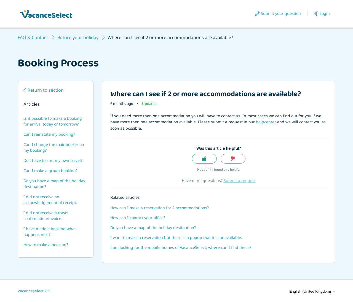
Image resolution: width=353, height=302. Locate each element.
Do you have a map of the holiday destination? (54, 183)
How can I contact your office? (137, 217)
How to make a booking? (45, 244)
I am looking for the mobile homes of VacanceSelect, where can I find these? (180, 247)
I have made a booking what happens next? (49, 231)
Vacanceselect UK (34, 290)
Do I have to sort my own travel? (52, 160)
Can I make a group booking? (50, 170)
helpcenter (266, 121)
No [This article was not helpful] (233, 159)
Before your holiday (77, 37)
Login (325, 13)
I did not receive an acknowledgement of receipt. (50, 199)
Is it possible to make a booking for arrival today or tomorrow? (52, 121)
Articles (31, 105)
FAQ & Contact (33, 37)
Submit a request (240, 180)
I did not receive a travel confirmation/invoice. (45, 215)
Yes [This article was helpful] (204, 159)
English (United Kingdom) (312, 291)
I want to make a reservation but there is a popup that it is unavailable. (176, 237)
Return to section (46, 90)
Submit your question (281, 13)
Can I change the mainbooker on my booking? (53, 147)
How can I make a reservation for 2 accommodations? (159, 207)
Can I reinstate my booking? (49, 134)
